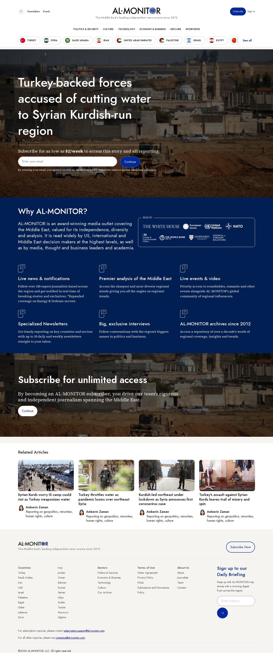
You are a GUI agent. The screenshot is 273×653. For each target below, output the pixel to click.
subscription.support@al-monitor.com (84, 631)
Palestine (23, 597)
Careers (181, 588)
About (180, 573)
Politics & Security (85, 29)
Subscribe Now (240, 547)
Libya (61, 597)
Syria (21, 617)
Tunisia (61, 607)
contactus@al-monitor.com (70, 638)
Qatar (21, 607)
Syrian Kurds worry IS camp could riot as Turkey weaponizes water (44, 497)
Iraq (60, 568)
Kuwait (61, 588)
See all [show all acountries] (247, 40)
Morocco (63, 612)
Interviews (193, 29)
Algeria (62, 617)
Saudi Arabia (25, 577)
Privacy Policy (145, 577)
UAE (20, 588)
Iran (20, 583)
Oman (61, 577)
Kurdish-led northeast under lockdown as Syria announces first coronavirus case (166, 499)
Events (46, 11)
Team (180, 583)
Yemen (61, 592)
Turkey (21, 573)
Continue (27, 411)
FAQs (140, 583)
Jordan (61, 573)
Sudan (61, 602)
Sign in (251, 11)
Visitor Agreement (147, 573)
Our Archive (105, 592)
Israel (21, 592)
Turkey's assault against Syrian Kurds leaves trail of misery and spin (224, 499)
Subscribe (238, 11)
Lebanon (22, 612)
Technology (126, 29)
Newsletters (33, 11)
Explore (175, 29)
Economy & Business (153, 29)
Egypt (21, 602)
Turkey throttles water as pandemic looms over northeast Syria (103, 499)
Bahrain (62, 583)
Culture (108, 29)
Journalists (182, 577)
